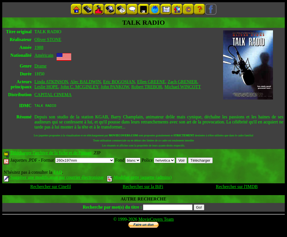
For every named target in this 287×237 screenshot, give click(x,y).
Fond (128, 161)
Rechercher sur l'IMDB (237, 187)
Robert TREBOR (146, 86)
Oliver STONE (47, 39)
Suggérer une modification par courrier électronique (54, 178)
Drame (40, 66)
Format (77, 161)
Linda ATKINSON (51, 81)
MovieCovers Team (156, 220)
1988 (38, 47)
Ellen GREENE (151, 81)
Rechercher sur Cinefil (50, 187)
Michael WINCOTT (183, 86)
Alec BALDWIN (85, 81)
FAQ (57, 173)
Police (158, 161)
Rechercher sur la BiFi (143, 187)
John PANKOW (115, 86)
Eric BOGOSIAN (119, 81)
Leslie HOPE (46, 86)
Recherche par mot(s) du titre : (112, 208)
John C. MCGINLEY (79, 86)
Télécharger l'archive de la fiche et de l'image (51, 153)
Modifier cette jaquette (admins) (139, 178)
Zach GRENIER (182, 81)
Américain (44, 55)
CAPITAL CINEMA (53, 94)
